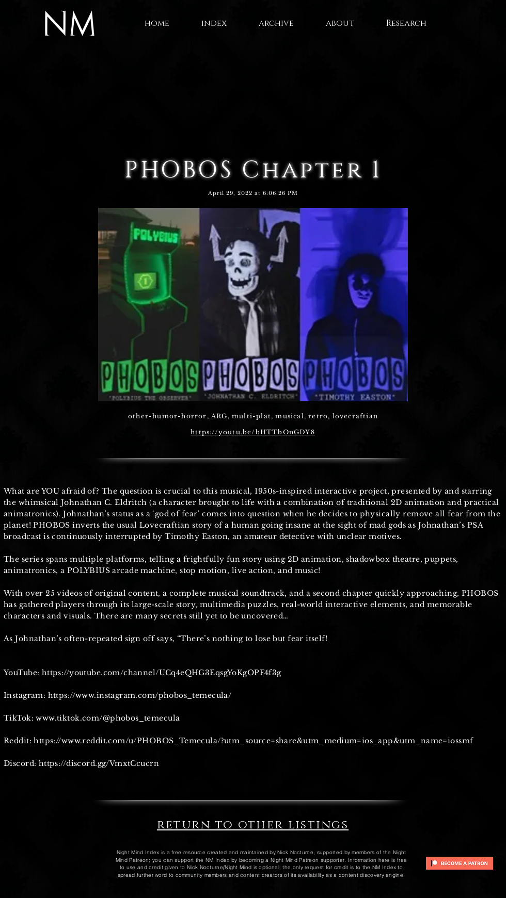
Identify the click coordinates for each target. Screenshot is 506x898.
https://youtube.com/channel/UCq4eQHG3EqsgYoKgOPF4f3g (161, 672)
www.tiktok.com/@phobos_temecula (108, 718)
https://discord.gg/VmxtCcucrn (99, 763)
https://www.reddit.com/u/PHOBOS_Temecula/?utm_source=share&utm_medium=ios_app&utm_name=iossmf (253, 740)
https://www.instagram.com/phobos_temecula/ (140, 695)
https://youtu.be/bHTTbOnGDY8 (253, 432)
